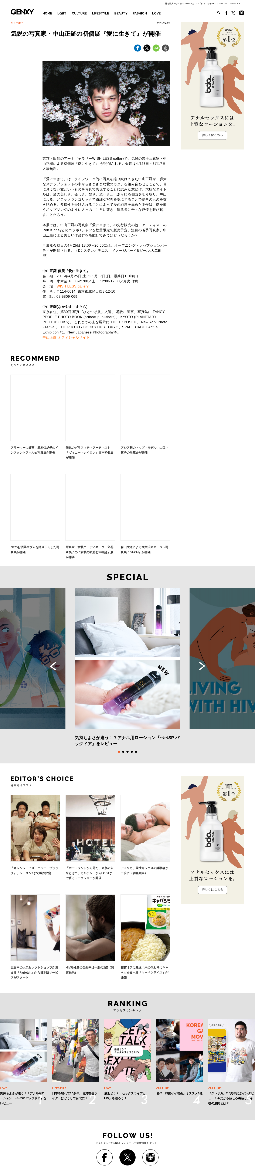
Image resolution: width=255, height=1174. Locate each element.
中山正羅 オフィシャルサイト (66, 337)
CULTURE (79, 13)
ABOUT (223, 3)
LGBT (62, 13)
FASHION (140, 13)
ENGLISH (235, 3)
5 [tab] (136, 752)
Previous (53, 666)
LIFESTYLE (100, 13)
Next (202, 666)
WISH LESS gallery (73, 286)
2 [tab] (123, 752)
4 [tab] (132, 752)
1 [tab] (119, 752)
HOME (47, 13)
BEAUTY (121, 13)
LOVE (156, 13)
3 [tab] (127, 752)
